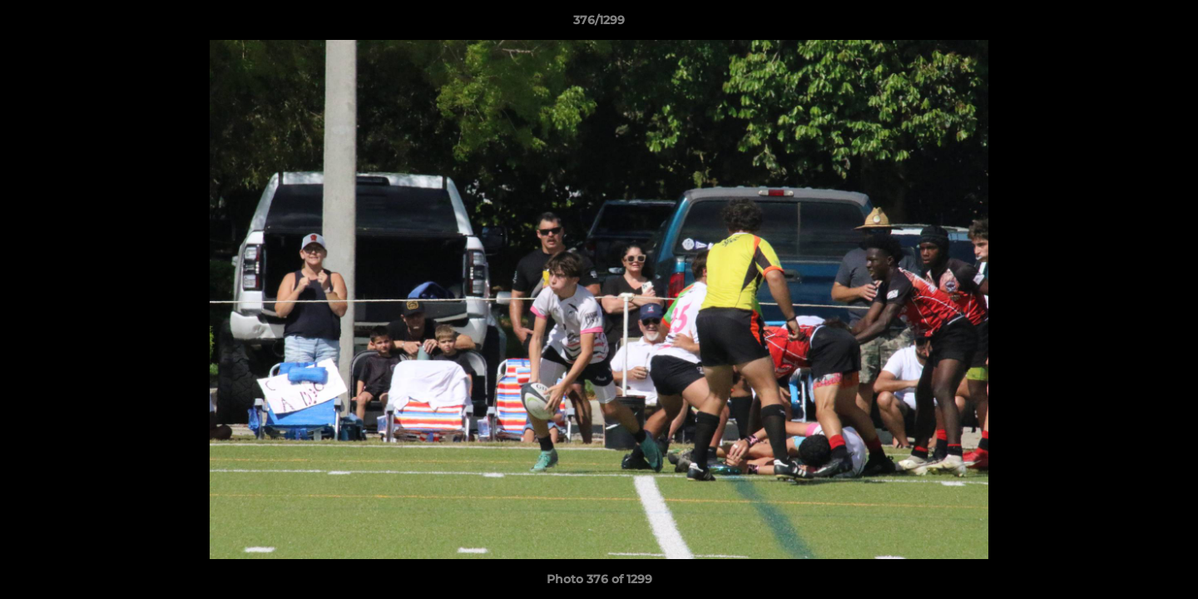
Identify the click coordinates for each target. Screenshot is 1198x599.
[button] (1168, 24)
